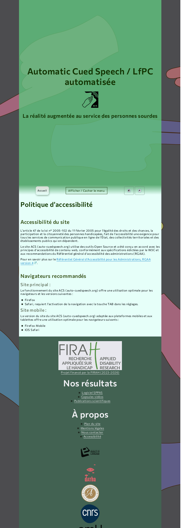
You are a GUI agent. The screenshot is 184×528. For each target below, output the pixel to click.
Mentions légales (92, 428)
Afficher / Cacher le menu (86, 190)
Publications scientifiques (92, 400)
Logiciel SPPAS (92, 392)
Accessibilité (92, 436)
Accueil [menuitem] (42, 190)
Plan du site (92, 423)
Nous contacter (92, 432)
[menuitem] (129, 190)
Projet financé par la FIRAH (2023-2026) (90, 372)
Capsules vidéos (92, 396)
